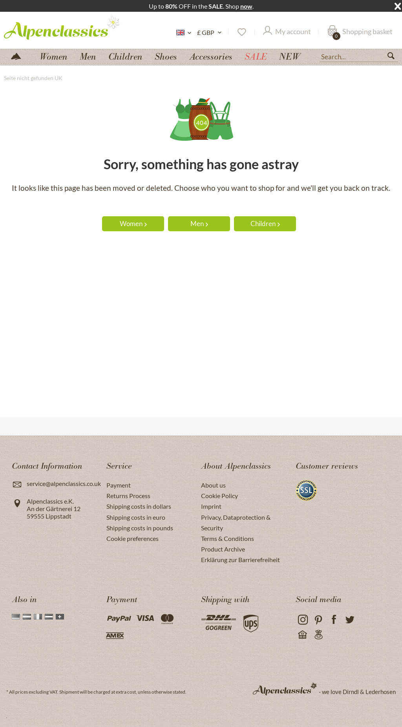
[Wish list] (241, 32)
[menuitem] (359, 55)
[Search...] (359, 56)
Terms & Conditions (227, 538)
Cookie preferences (132, 538)
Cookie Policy (219, 495)
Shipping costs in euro (135, 517)
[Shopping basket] (360, 32)
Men (199, 223)
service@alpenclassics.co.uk (64, 483)
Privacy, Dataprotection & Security (235, 522)
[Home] (19, 55)
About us (213, 485)
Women (133, 223)
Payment (118, 485)
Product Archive (223, 549)
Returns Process (128, 495)
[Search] (394, 57)
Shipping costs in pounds (139, 528)
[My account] (287, 32)
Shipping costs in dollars (138, 506)
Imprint (211, 506)
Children (265, 223)
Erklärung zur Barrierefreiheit (240, 559)
